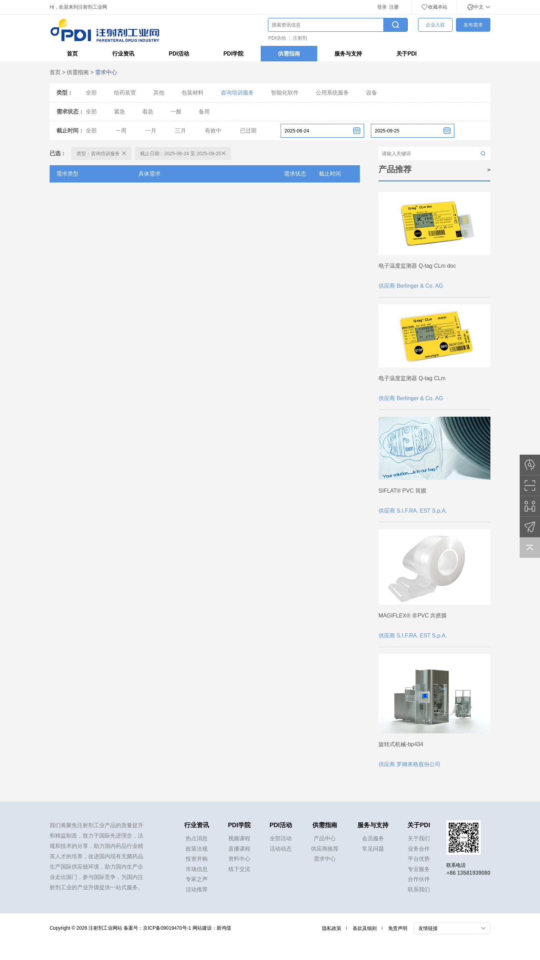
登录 (382, 7)
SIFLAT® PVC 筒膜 (402, 491)
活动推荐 (197, 891)
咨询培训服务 (237, 93)
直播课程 (239, 849)
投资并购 (197, 860)
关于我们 (419, 839)
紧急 (119, 112)
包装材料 (192, 93)
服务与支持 (348, 54)
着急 (147, 112)
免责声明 (397, 930)
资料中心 (239, 860)
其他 (158, 93)
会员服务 (373, 839)
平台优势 (419, 860)
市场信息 (197, 870)
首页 (72, 54)
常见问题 (373, 849)
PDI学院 (234, 54)
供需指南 (289, 54)
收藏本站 (434, 7)
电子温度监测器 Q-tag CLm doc (417, 266)
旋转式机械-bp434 (400, 744)
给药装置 (125, 93)
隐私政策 (331, 930)
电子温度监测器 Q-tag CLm (412, 378)
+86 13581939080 (468, 873)
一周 (120, 131)
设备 (371, 93)
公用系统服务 (332, 93)
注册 (394, 7)
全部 (91, 93)
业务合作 (419, 849)
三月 (180, 131)
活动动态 (281, 849)
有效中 (213, 131)
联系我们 (419, 891)
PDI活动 (277, 38)
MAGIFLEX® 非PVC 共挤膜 (412, 615)
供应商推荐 (325, 849)
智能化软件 (285, 93)
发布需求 (473, 25)
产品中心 (325, 839)
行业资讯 (123, 54)
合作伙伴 (419, 880)
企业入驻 (435, 25)
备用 (204, 112)
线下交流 (239, 870)
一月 (150, 131)
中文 (478, 7)
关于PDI (406, 54)
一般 (175, 112)
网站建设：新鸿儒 (212, 929)
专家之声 (197, 880)
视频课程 (239, 839)
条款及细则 (365, 930)
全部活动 (281, 839)
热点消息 (197, 839)
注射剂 (300, 38)
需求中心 (325, 860)
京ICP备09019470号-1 (167, 929)
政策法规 (197, 849)
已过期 (248, 131)
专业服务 (419, 870)
